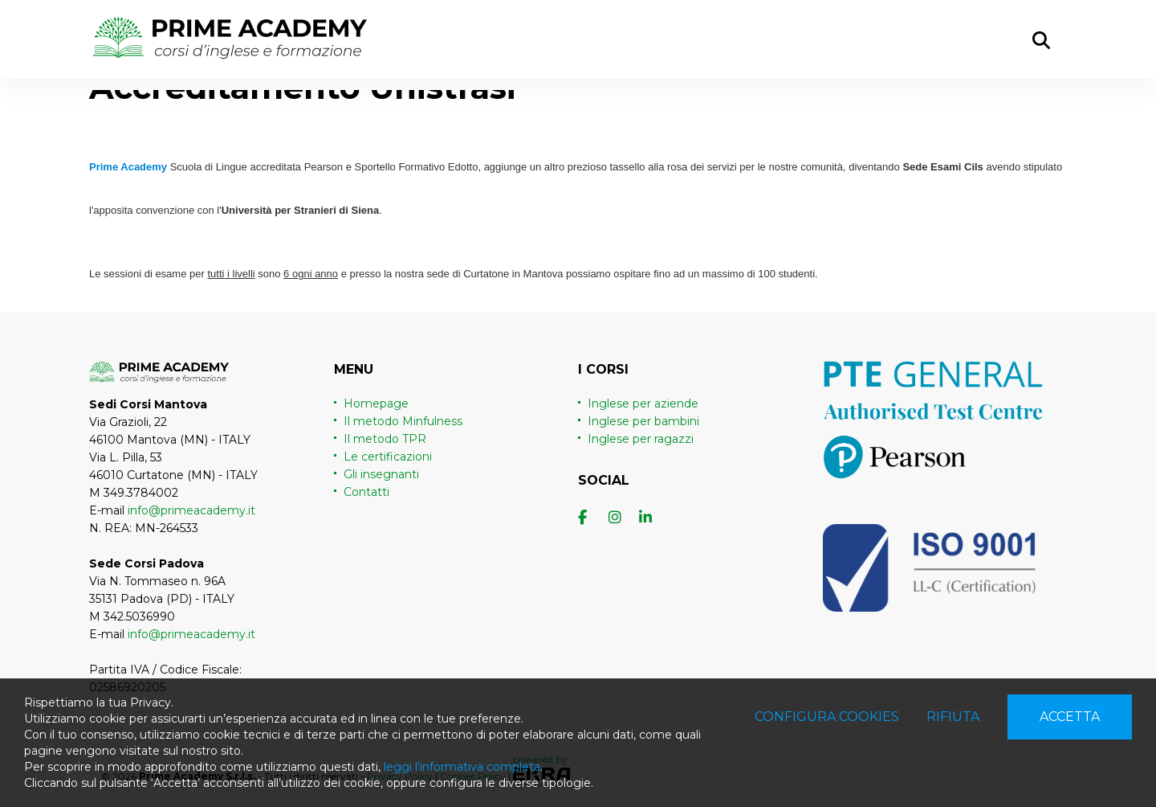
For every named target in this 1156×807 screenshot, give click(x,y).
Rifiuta (952, 716)
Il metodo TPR (385, 439)
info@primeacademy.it (191, 510)
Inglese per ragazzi (641, 439)
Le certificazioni (388, 456)
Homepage (376, 403)
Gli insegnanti (381, 474)
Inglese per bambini (643, 421)
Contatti (366, 492)
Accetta (1070, 716)
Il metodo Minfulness (403, 421)
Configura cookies (827, 716)
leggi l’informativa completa (462, 767)
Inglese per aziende (643, 403)
